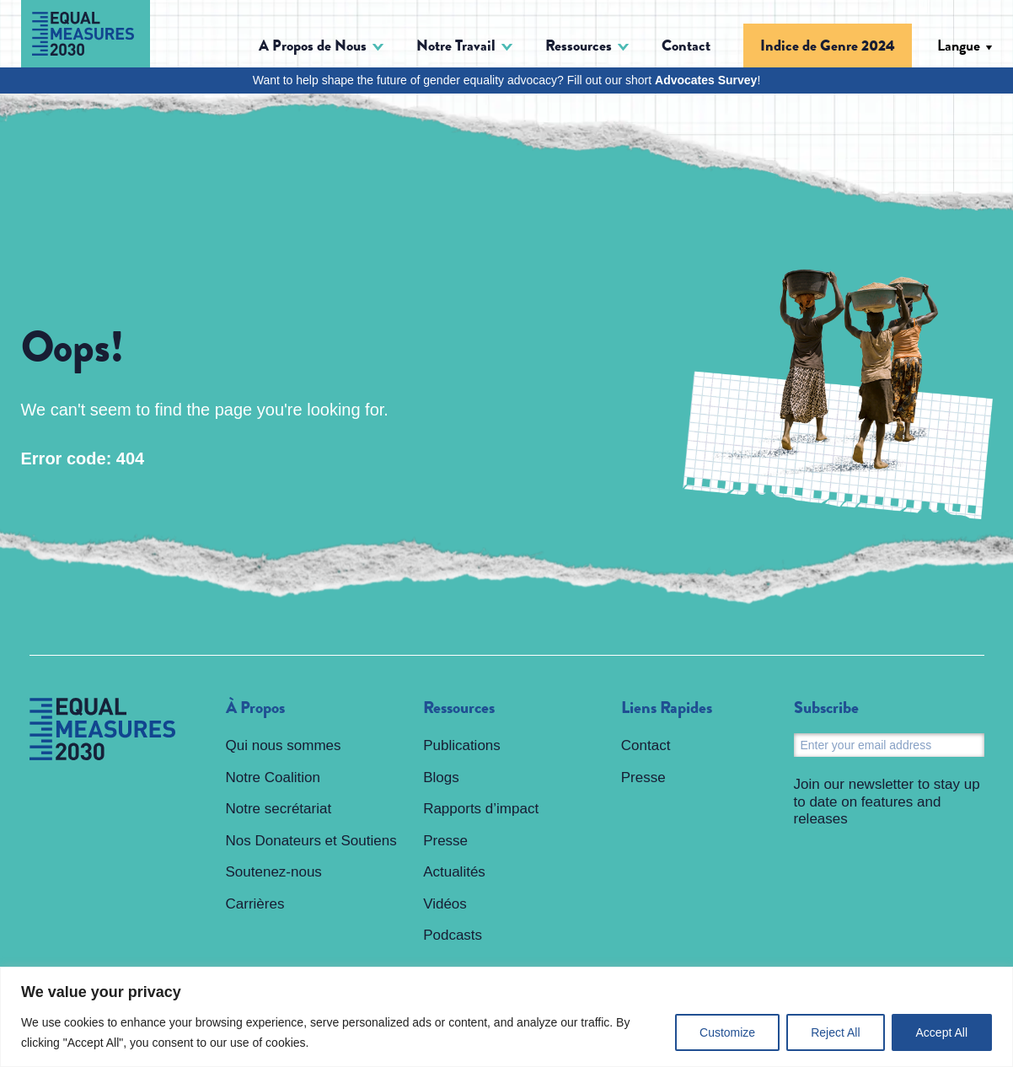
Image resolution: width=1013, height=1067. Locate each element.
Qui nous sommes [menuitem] (283, 745)
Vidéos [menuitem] (445, 904)
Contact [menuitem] (686, 45)
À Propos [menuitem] (255, 708)
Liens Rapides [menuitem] (666, 708)
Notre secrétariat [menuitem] (279, 809)
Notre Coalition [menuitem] (273, 777)
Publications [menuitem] (462, 745)
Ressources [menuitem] (459, 708)
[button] (321, 46)
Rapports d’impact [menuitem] (481, 809)
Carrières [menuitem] (255, 904)
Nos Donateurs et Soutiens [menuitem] (311, 841)
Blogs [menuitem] (441, 777)
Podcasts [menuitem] (452, 935)
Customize (727, 1032)
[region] (506, 1017)
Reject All (835, 1032)
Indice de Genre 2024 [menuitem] (827, 45)
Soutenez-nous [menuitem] (274, 872)
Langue (958, 45)
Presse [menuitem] (445, 841)
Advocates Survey (706, 80)
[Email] (889, 745)
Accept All (941, 1032)
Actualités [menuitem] (454, 872)
